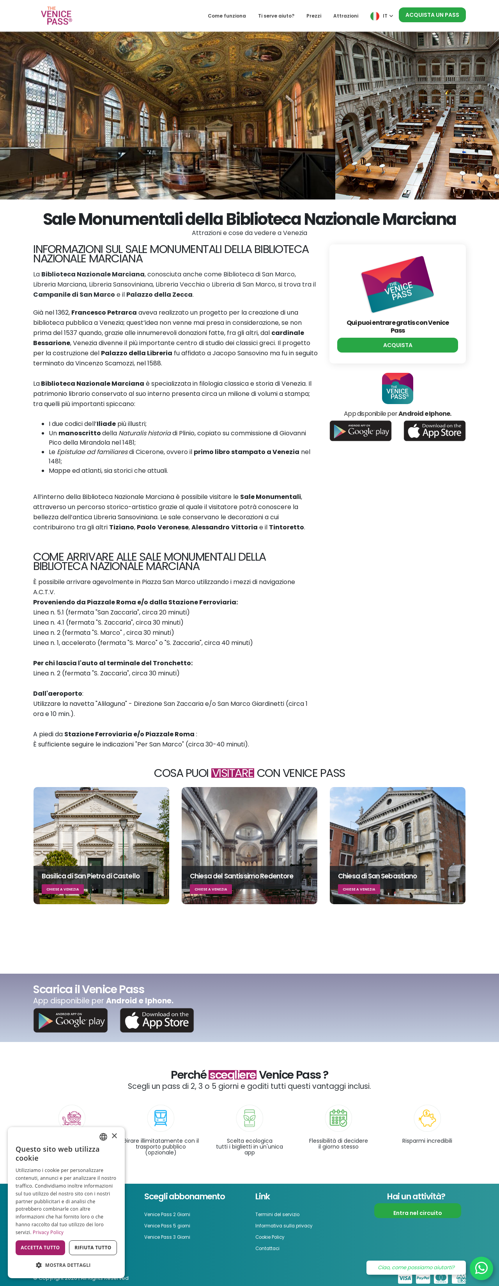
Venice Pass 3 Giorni (172, 1236)
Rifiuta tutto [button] (92, 1247)
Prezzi (313, 15)
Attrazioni (345, 15)
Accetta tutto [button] (40, 1247)
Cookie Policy (273, 1236)
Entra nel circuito (417, 1213)
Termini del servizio (281, 1214)
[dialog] (66, 1202)
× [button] (114, 1136)
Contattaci (271, 1247)
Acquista (397, 345)
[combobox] (103, 1137)
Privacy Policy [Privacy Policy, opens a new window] (48, 1232)
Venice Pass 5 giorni (172, 1225)
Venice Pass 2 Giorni (172, 1214)
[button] (66, 1265)
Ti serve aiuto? (276, 15)
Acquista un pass (432, 15)
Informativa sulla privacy (290, 1225)
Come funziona (227, 15)
